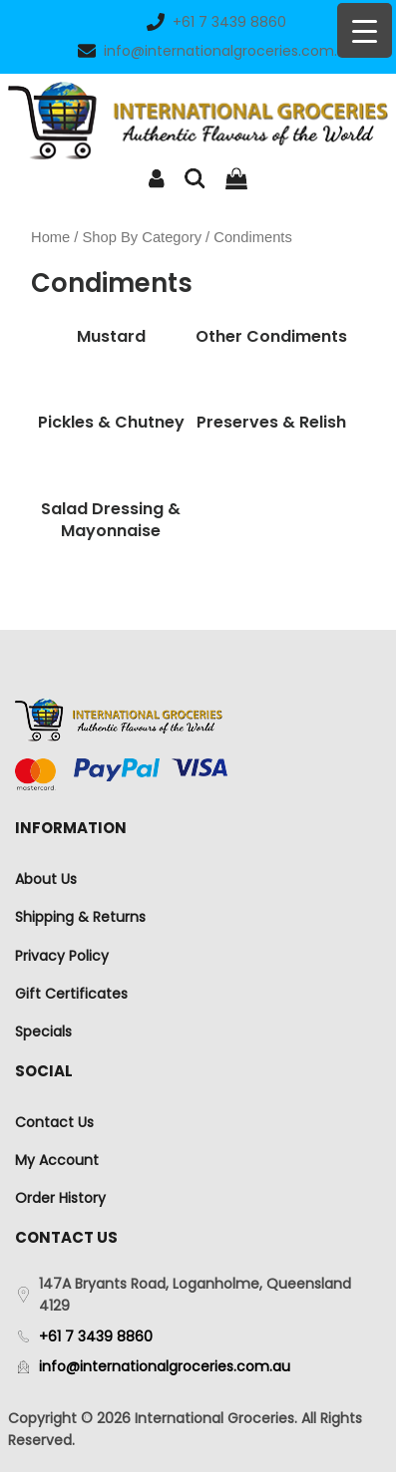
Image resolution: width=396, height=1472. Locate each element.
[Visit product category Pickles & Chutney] (111, 423)
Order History (60, 1198)
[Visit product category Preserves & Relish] (272, 423)
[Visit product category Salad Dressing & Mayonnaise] (111, 520)
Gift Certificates (71, 994)
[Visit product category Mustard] (111, 337)
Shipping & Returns (80, 917)
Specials (43, 1031)
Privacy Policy (62, 956)
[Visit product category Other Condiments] (272, 337)
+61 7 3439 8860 (216, 22)
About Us (46, 879)
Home (50, 237)
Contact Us (54, 1122)
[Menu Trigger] (364, 30)
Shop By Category (142, 237)
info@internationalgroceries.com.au (216, 51)
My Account (57, 1160)
